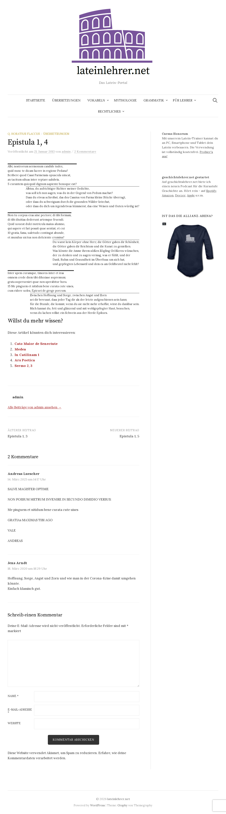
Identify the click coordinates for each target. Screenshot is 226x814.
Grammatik (154, 100)
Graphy (122, 805)
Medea (20, 349)
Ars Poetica (25, 360)
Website (14, 723)
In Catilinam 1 (27, 355)
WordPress (97, 805)
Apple (191, 195)
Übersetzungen (66, 100)
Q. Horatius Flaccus (24, 134)
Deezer (180, 195)
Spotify (211, 191)
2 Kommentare (85, 151)
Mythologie (125, 100)
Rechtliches (109, 111)
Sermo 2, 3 (23, 365)
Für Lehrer (182, 100)
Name (13, 696)
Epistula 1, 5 (129, 436)
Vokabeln (96, 100)
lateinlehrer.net (118, 799)
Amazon (168, 195)
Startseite (35, 100)
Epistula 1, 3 (18, 436)
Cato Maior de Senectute (36, 343)
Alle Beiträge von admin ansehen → (34, 407)
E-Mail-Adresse (20, 711)
